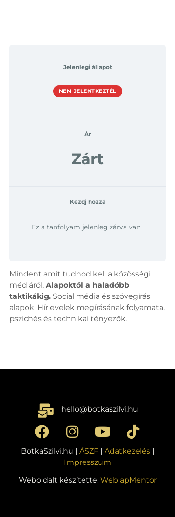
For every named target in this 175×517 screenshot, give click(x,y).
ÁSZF (88, 451)
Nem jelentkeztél (88, 91)
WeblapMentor (128, 480)
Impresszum (87, 462)
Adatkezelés (127, 451)
